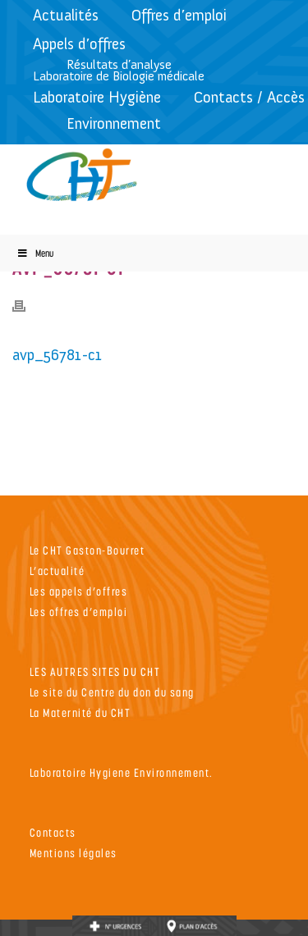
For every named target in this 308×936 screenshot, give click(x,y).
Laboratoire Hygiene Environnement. (122, 772)
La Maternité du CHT (80, 712)
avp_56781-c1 (57, 354)
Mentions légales (73, 853)
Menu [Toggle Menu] (34, 253)
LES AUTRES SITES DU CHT (95, 671)
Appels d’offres (79, 43)
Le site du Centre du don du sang (112, 692)
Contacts (53, 832)
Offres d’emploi (179, 15)
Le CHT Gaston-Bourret (87, 550)
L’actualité (57, 571)
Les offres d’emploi (79, 612)
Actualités (66, 15)
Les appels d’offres (79, 591)
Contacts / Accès (249, 97)
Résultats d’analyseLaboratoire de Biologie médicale (119, 70)
